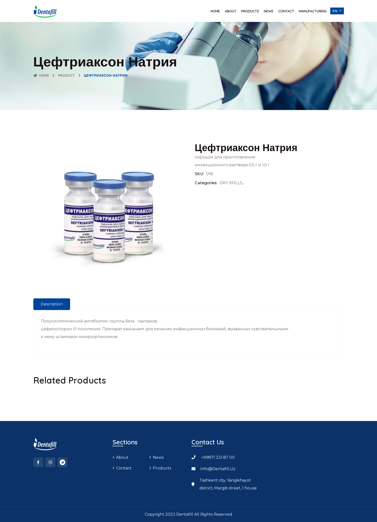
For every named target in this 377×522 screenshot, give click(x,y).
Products (250, 11)
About (230, 11)
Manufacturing (313, 11)
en (336, 11)
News (268, 11)
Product (66, 75)
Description (52, 304)
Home (215, 11)
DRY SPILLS (231, 183)
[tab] (51, 304)
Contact (286, 11)
